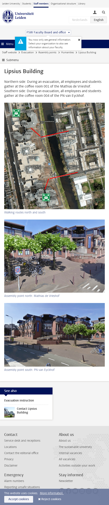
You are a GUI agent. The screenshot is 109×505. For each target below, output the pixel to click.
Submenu (12, 60)
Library (81, 3)
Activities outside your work (77, 466)
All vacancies (67, 459)
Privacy (8, 459)
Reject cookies (51, 499)
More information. (52, 493)
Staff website (9, 52)
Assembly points (47, 52)
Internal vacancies (70, 453)
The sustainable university (75, 447)
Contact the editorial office (21, 453)
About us (65, 441)
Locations (10, 447)
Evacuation (27, 52)
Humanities (67, 52)
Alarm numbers (14, 481)
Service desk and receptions (22, 441)
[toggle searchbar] (103, 12)
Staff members (41, 3)
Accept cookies (18, 499)
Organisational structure (63, 3)
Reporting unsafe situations (22, 487)
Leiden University (11, 3)
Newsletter (66, 481)
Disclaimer (10, 466)
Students (26, 3)
